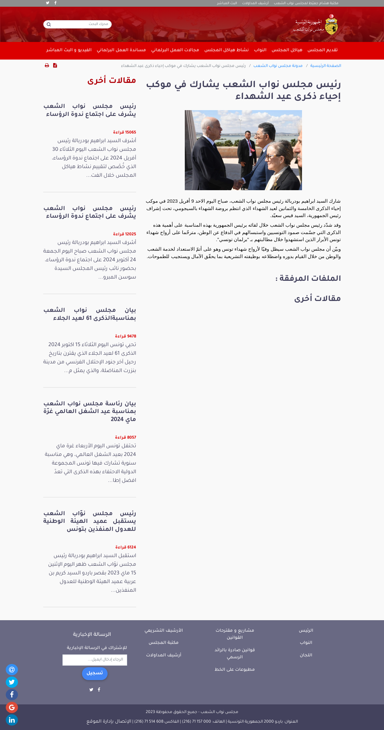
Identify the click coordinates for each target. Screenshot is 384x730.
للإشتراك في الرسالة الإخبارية (97, 648)
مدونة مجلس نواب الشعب (278, 66)
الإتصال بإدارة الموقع (108, 722)
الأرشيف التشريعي (163, 631)
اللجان (306, 655)
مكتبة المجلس (164, 643)
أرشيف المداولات (255, 3)
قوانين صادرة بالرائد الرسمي (235, 654)
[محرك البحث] (77, 24)
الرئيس (306, 631)
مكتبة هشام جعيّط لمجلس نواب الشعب (306, 3)
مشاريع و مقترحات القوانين (235, 635)
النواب (306, 643)
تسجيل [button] (94, 673)
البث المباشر (227, 3)
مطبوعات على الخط (235, 670)
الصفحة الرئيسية (325, 66)
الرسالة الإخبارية (92, 635)
